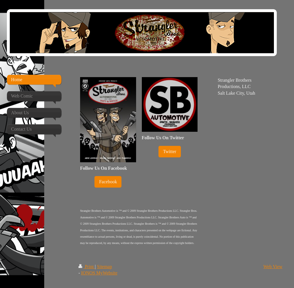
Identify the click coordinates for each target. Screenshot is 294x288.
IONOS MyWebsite (99, 272)
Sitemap (104, 266)
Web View (272, 266)
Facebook (108, 181)
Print (86, 266)
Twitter (169, 151)
